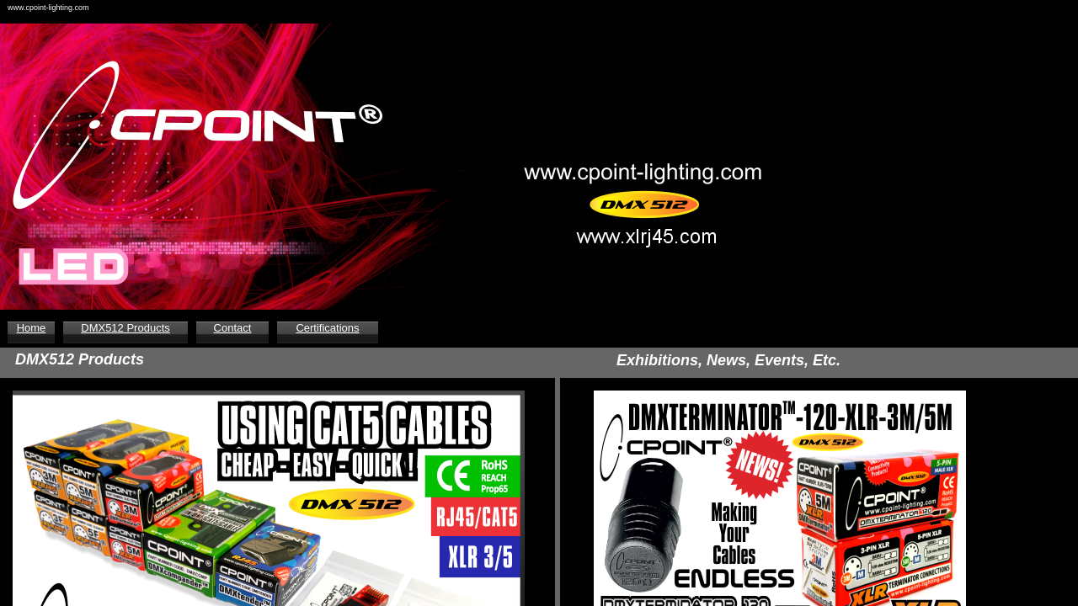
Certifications (327, 328)
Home (31, 328)
